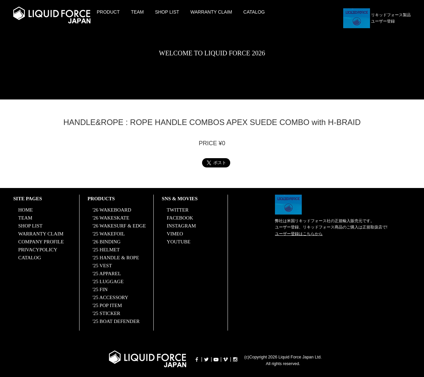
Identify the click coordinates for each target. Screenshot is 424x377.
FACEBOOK (180, 217)
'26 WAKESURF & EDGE (119, 225)
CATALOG (254, 12)
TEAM (137, 12)
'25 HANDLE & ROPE (115, 257)
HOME (25, 210)
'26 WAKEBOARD (111, 210)
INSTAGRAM (181, 225)
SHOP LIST (167, 12)
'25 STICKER (106, 313)
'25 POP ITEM (107, 305)
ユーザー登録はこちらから (299, 233)
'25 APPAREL (106, 273)
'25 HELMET (106, 249)
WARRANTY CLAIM (211, 12)
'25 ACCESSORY (110, 297)
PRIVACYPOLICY (37, 249)
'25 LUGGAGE (108, 281)
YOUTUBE (178, 241)
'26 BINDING (106, 241)
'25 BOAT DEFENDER (115, 321)
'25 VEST (102, 265)
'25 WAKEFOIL (108, 233)
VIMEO (175, 233)
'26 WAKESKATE (110, 217)
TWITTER (177, 210)
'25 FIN (100, 289)
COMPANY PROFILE (41, 241)
